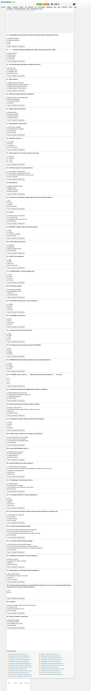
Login (75, 4)
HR (35, 4)
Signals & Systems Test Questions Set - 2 (18, 655)
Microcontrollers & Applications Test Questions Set (20, 676)
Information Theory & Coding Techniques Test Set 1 (20, 668)
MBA (59, 4)
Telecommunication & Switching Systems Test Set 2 (46, 670)
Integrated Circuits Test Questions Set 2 (43, 668)
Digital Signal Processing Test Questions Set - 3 (19, 657)
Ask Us (50, 682)
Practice (61, 2)
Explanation (14, 46)
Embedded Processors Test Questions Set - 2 (19, 663)
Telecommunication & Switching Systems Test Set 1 (20, 672)
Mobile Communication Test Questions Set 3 (19, 674)
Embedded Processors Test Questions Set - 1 (45, 663)
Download (80, 10)
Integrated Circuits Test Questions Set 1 (18, 670)
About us (33, 682)
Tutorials (74, 10)
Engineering (49, 4)
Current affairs (41, 4)
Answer (8, 46)
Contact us (38, 682)
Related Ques (21, 46)
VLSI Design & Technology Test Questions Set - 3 (46, 659)
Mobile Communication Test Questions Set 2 (44, 674)
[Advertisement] (33, 23)
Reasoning (15, 4)
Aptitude (9, 4)
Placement (30, 4)
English (21, 4)
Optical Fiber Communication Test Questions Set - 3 (20, 665)
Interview (3, 4)
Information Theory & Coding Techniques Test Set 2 (46, 666)
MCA (55, 4)
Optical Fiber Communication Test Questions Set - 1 (20, 666)
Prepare (54, 2)
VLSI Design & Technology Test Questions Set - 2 (20, 661)
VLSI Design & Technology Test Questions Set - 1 (46, 661)
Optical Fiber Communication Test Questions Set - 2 (46, 665)
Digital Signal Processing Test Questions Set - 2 (45, 657)
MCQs (63, 10)
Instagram (61, 682)
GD (25, 4)
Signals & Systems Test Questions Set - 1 (44, 655)
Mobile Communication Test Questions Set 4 (44, 672)
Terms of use (45, 682)
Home (8, 10)
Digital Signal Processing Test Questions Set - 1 (19, 659)
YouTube (56, 682)
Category (12, 10)
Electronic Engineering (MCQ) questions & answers (25, 10)
